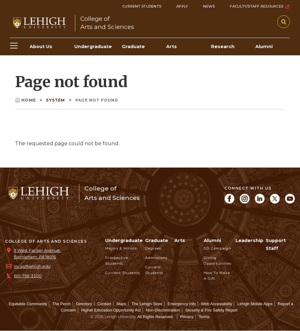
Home (26, 100)
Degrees (153, 248)
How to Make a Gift (217, 276)
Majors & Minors (121, 248)
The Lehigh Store (147, 303)
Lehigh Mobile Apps (255, 303)
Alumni (212, 240)
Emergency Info (182, 303)
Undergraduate (124, 240)
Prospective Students (116, 261)
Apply (182, 6)
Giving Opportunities (217, 261)
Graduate (156, 240)
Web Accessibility (216, 303)
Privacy (186, 316)
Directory (84, 303)
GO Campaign (217, 248)
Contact (104, 303)
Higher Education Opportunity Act (111, 310)
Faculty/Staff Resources (260, 6)
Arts (179, 240)
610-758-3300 (28, 275)
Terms (204, 316)
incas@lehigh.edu (32, 266)
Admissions (156, 258)
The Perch (61, 303)
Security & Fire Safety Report (211, 310)
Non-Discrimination (163, 310)
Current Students (141, 6)
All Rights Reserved (155, 316)
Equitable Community (28, 303)
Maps (121, 303)
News (209, 6)
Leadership (249, 240)
